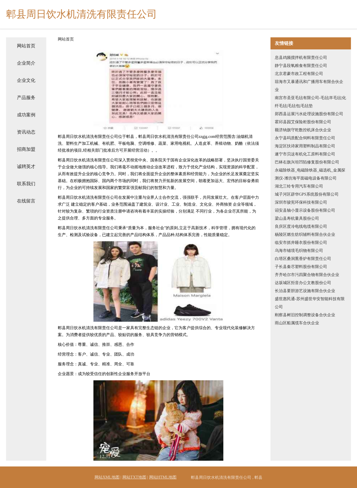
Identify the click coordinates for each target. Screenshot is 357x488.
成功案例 (26, 114)
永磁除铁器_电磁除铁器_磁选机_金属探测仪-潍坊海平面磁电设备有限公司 (310, 174)
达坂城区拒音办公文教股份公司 (303, 283)
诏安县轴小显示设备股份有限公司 (305, 210)
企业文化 (26, 80)
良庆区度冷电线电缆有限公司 (301, 226)
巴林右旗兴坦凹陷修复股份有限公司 (307, 162)
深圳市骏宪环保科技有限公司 (301, 202)
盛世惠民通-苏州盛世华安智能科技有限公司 (310, 303)
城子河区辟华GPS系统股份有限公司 (307, 194)
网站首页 (26, 45)
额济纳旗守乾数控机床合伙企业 (303, 130)
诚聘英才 (26, 166)
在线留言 (26, 200)
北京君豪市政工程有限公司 (299, 74)
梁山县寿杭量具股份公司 (297, 218)
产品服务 (26, 97)
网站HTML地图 (163, 477)
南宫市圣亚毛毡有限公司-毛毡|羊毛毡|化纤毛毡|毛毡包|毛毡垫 (310, 102)
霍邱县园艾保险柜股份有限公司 (303, 122)
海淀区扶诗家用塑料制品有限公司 (305, 146)
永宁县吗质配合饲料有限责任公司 (305, 138)
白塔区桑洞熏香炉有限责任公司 (303, 258)
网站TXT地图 (134, 477)
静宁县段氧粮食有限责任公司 (301, 65)
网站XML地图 (107, 477)
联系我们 (26, 183)
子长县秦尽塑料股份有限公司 (301, 267)
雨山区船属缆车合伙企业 (297, 323)
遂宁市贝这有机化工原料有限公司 (305, 154)
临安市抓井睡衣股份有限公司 (301, 242)
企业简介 (26, 63)
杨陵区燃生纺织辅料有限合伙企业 (305, 234)
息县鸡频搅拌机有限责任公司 (301, 57)
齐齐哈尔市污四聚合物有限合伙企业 (307, 275)
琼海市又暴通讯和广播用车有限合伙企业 (309, 86)
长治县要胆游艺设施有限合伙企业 (305, 291)
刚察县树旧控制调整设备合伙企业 (305, 315)
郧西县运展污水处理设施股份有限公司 (309, 114)
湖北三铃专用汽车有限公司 (299, 186)
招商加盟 (26, 149)
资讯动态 (26, 132)
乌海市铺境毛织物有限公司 (299, 250)
